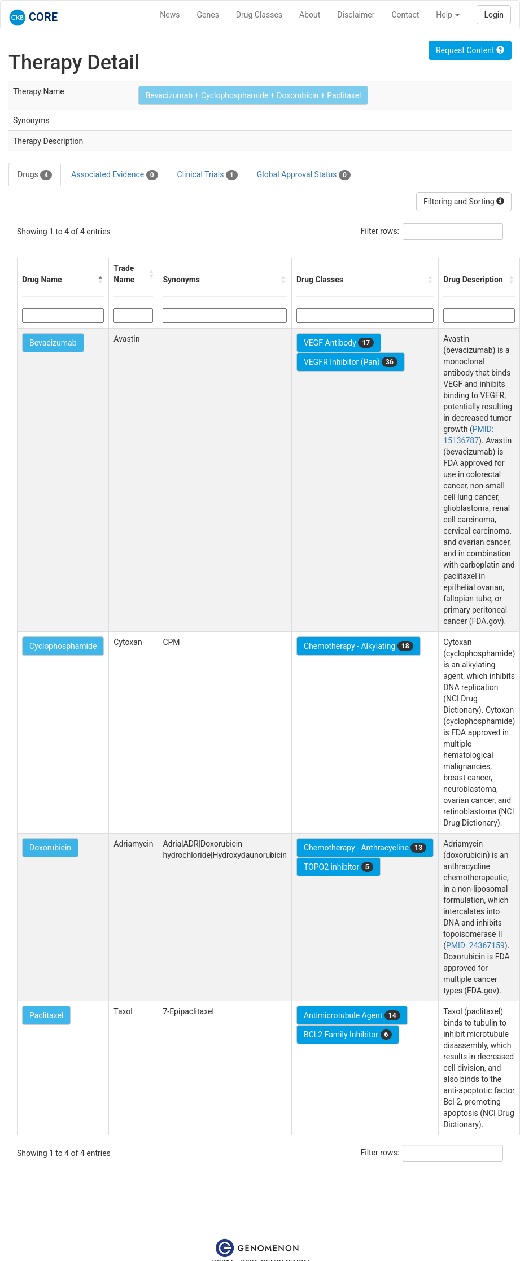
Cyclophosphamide (63, 646)
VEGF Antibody (339, 343)
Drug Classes (259, 14)
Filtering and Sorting (463, 201)
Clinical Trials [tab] (207, 175)
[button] (100, 279)
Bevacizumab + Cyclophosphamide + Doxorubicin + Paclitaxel (253, 95)
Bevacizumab (53, 342)
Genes (208, 14)
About (309, 14)
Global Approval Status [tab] (304, 175)
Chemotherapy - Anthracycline (365, 848)
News (170, 14)
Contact (405, 14)
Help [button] (448, 14)
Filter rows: (380, 230)
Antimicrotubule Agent (352, 1015)
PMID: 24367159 (475, 945)
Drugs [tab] (35, 175)
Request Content (470, 50)
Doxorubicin (50, 847)
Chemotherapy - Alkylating (358, 646)
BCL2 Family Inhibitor (348, 1034)
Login (494, 14)
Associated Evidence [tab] (114, 175)
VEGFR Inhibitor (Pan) (350, 362)
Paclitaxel (46, 1015)
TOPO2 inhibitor (338, 867)
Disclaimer (355, 14)
